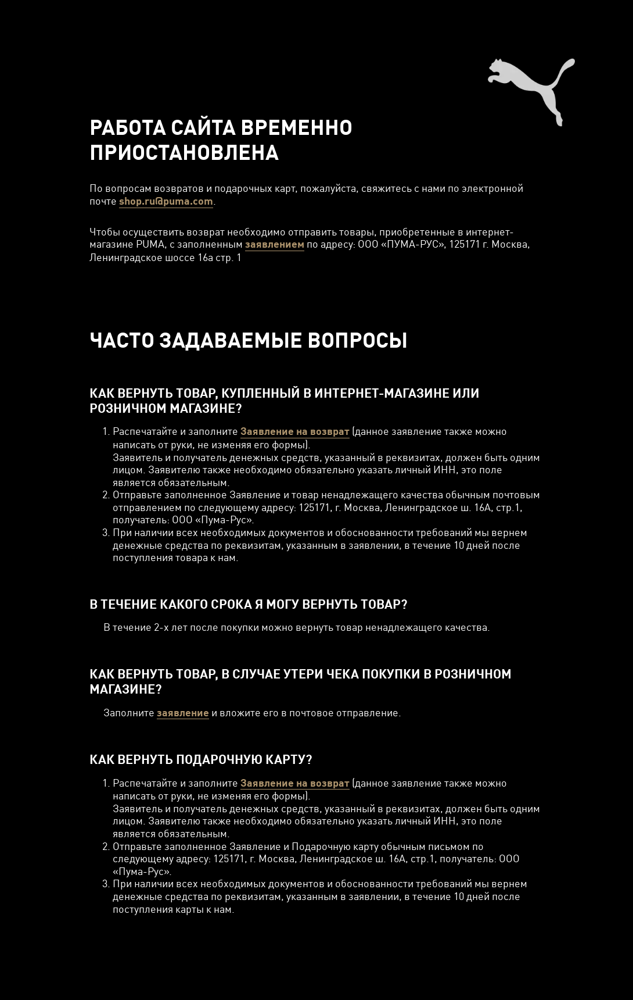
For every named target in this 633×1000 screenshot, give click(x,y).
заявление (183, 712)
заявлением (274, 244)
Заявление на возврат (295, 431)
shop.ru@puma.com (166, 201)
